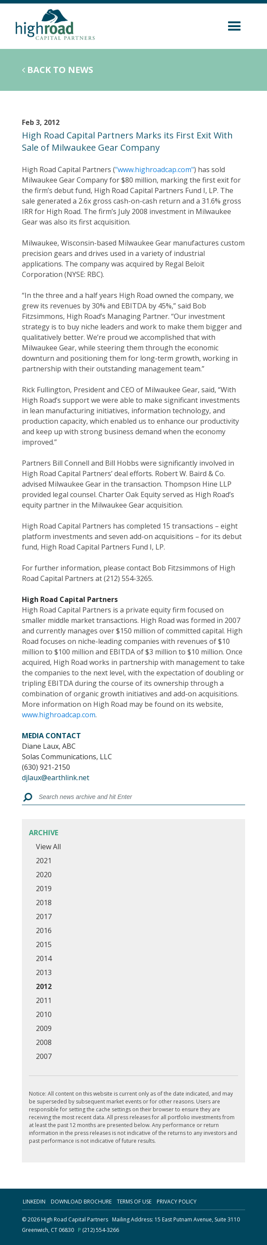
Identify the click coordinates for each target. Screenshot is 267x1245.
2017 (44, 916)
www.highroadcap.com (58, 714)
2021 (44, 860)
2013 (44, 972)
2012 (44, 986)
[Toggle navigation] (232, 25)
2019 (44, 888)
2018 (44, 902)
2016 (44, 930)
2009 (44, 1028)
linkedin (34, 1201)
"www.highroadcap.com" (154, 169)
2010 (44, 1014)
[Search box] (139, 797)
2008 (44, 1042)
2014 (44, 958)
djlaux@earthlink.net (55, 777)
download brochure (81, 1201)
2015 (44, 944)
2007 (44, 1056)
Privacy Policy (177, 1201)
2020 (44, 874)
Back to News (57, 70)
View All (48, 846)
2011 (44, 1000)
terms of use (134, 1201)
